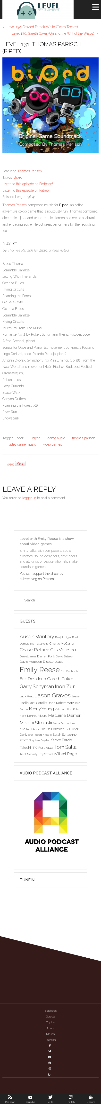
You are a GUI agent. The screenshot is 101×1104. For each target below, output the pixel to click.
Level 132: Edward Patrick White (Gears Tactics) (40, 27)
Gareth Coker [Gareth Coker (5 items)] (60, 678)
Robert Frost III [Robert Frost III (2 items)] (43, 734)
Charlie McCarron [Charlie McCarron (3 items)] (62, 643)
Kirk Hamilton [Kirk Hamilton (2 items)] (63, 709)
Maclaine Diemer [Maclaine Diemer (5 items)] (64, 715)
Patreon (50, 1039)
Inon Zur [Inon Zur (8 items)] (65, 686)
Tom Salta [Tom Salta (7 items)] (65, 747)
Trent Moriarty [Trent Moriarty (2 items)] (28, 754)
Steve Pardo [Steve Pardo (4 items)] (61, 740)
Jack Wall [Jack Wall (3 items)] (27, 696)
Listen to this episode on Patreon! (26, 190)
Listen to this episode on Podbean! (27, 184)
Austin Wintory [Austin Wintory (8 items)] (37, 636)
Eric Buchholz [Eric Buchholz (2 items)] (69, 671)
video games (52, 444)
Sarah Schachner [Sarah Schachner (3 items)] (65, 734)
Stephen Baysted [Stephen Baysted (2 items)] (39, 740)
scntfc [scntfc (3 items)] (24, 740)
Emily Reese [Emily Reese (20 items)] (40, 669)
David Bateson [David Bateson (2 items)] (65, 656)
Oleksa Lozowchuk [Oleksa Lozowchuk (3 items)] (54, 729)
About (51, 1028)
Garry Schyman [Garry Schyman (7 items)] (37, 686)
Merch (50, 1034)
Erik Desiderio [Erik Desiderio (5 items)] (33, 678)
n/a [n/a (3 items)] (22, 729)
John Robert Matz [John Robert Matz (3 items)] (61, 703)
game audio (56, 438)
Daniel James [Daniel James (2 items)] (28, 656)
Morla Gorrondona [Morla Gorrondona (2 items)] (64, 723)
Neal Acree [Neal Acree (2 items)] (33, 729)
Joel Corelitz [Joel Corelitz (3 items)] (38, 703)
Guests (50, 1016)
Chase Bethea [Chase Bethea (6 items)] (34, 649)
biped (36, 438)
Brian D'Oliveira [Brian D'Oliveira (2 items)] (39, 643)
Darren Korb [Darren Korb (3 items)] (46, 656)
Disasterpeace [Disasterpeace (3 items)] (53, 661)
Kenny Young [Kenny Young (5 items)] (41, 708)
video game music (22, 444)
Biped (18, 177)
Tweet (9, 464)
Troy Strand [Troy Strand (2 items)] (45, 754)
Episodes (51, 1010)
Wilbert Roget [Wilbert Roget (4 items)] (66, 753)
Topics (50, 1022)
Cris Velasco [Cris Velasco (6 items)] (63, 649)
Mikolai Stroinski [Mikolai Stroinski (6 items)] (36, 722)
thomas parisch (83, 438)
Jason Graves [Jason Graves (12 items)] (53, 695)
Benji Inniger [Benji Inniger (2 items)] (63, 637)
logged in (29, 498)
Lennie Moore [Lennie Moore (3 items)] (37, 716)
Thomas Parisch (29, 171)
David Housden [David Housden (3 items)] (31, 661)
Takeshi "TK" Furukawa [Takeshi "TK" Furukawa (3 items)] (36, 747)
